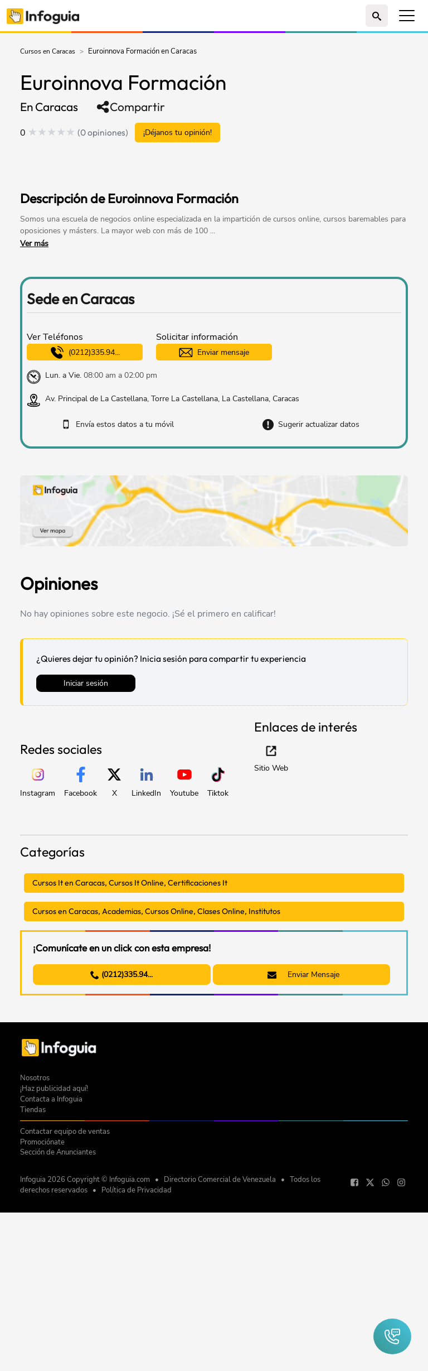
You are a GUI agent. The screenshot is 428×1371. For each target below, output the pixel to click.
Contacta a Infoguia (51, 1268)
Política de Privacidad (136, 1359)
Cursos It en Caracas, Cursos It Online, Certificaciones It (129, 883)
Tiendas (33, 1279)
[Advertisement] (150, 168)
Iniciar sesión (86, 683)
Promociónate (42, 1311)
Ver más (34, 243)
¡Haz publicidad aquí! (54, 1258)
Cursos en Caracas (47, 51)
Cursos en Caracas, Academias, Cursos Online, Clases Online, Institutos (156, 911)
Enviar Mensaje (303, 974)
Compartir (130, 107)
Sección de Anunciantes (58, 1321)
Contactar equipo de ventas (65, 1301)
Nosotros (35, 1247)
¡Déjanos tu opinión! (177, 132)
